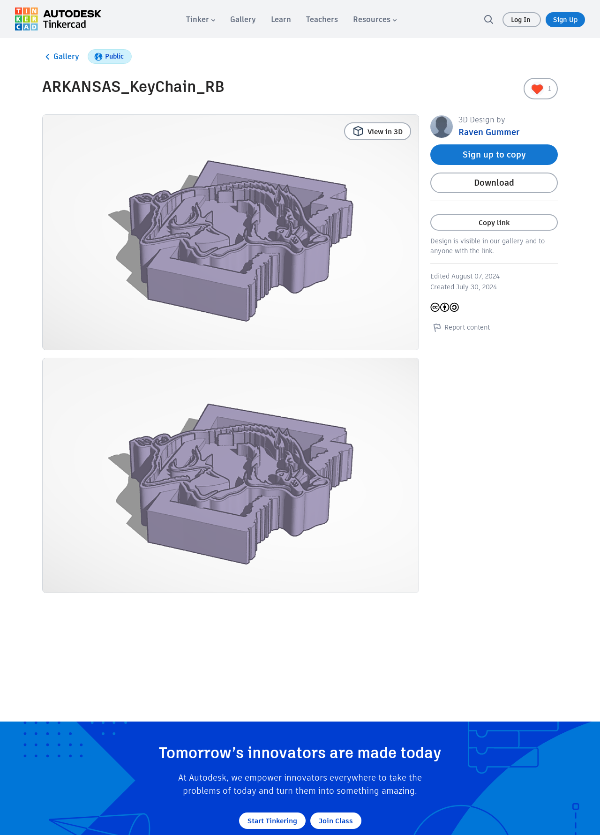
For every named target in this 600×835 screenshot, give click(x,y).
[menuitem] (200, 19)
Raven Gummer (488, 132)
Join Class (336, 821)
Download (494, 182)
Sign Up (565, 19)
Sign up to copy (494, 154)
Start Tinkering (272, 821)
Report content (460, 327)
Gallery (60, 56)
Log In (521, 19)
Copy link (494, 222)
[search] (488, 19)
